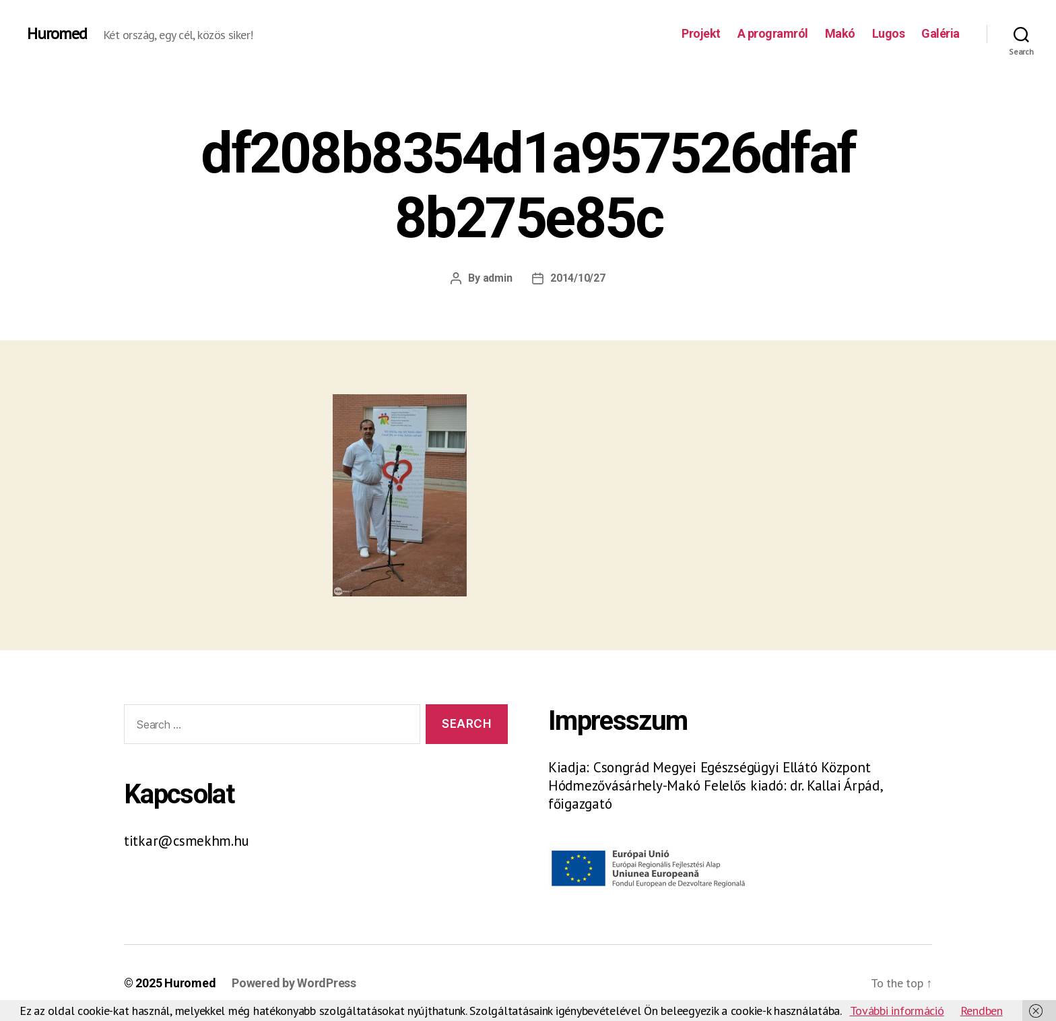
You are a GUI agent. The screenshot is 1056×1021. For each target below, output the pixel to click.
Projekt (701, 33)
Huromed (57, 34)
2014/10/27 (577, 278)
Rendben (981, 1010)
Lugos (888, 33)
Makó (840, 33)
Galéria (940, 33)
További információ (897, 1010)
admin (498, 278)
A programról (772, 33)
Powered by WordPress (294, 983)
